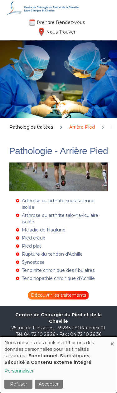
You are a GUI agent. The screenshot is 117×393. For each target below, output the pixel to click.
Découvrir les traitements (58, 295)
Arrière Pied (82, 127)
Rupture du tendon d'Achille (52, 254)
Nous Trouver (61, 32)
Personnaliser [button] (19, 371)
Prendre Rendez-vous (61, 22)
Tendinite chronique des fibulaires (58, 270)
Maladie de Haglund (44, 230)
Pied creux (33, 238)
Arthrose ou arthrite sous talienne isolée (58, 204)
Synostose (33, 262)
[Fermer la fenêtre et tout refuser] (112, 340)
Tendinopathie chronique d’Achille (58, 278)
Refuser (18, 384)
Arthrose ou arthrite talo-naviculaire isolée (60, 218)
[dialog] (58, 364)
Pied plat (31, 246)
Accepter (49, 384)
